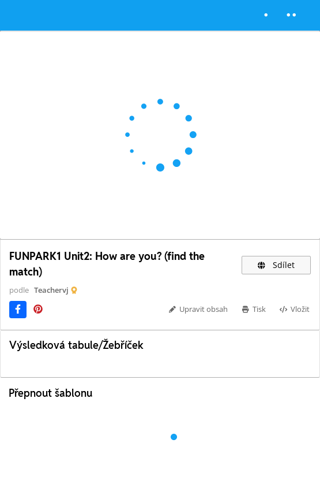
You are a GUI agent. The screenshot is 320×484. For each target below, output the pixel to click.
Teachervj (51, 290)
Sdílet (276, 264)
